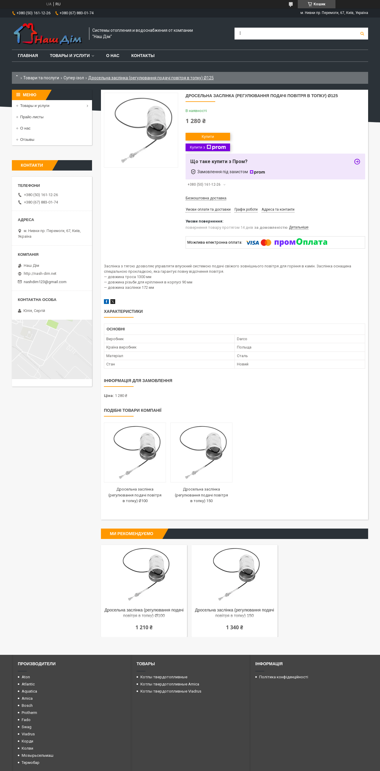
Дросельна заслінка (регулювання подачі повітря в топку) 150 (201, 495)
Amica (27, 698)
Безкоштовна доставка (206, 198)
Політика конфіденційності (283, 677)
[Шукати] (362, 34)
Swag (26, 727)
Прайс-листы (32, 117)
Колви (27, 748)
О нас (112, 55)
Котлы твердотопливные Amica (169, 684)
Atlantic (28, 684)
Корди (27, 741)
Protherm (29, 712)
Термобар (30, 762)
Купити (208, 136)
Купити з (208, 147)
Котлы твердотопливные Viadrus (170, 691)
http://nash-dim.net (40, 273)
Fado (26, 720)
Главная (28, 55)
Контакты (142, 55)
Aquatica (29, 691)
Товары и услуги (70, 55)
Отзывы (27, 139)
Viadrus (28, 734)
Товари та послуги (41, 77)
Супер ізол (74, 77)
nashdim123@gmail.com (45, 282)
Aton (26, 677)
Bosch (27, 705)
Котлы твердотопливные (163, 677)
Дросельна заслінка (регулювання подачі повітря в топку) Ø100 (135, 495)
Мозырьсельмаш (37, 755)
